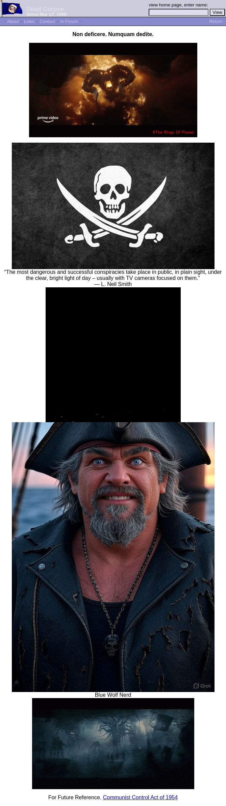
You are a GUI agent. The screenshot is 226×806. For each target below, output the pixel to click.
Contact (47, 21)
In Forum (69, 21)
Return (216, 21)
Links (29, 21)
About (13, 21)
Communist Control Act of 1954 (140, 797)
